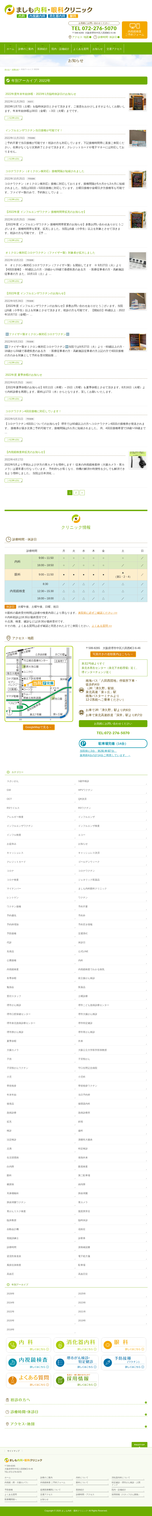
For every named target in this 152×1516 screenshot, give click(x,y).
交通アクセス (46, 1494)
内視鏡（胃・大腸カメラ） (17, 1482)
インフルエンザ (86, 817)
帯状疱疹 (11, 1085)
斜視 (80, 1121)
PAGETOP (139, 1444)
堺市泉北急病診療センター (21, 1023)
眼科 (9, 1175)
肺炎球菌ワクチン (16, 1202)
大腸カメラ (13, 1050)
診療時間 (11, 1247)
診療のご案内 (46, 1477)
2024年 (10, 1302)
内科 (80, 960)
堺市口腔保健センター (19, 1014)
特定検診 (83, 1148)
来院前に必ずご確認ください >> (97, 612)
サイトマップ (13, 1451)
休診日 (30, 101)
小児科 (81, 1076)
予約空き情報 (85, 924)
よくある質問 (11, 1494)
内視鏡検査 (134, 33)
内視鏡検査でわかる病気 (91, 969)
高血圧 (10, 1274)
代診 (9, 942)
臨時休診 (83, 1220)
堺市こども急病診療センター (93, 1005)
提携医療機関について (50, 1490)
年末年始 (11, 1094)
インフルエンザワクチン (20, 825)
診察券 (81, 1238)
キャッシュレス (15, 852)
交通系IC (83, 933)
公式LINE (83, 951)
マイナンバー (14, 888)
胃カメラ (83, 1202)
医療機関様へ (11, 1499)
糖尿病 (10, 1184)
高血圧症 (83, 1274)
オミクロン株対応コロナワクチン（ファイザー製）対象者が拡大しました (50, 252)
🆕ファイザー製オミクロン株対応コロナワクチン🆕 (37, 334)
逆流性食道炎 (14, 1256)
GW (9, 790)
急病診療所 (84, 1112)
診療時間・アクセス (85, 1494)
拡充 (9, 1121)
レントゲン (13, 897)
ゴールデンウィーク (89, 861)
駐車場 (81, 1265)
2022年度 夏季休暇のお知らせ (23, 374)
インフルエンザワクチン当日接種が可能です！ (34, 130)
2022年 (10, 1311)
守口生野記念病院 (87, 1068)
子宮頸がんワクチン (17, 1068)
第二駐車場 (84, 1175)
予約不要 (83, 906)
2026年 (10, 1293)
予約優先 (11, 915)
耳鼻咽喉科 (13, 1193)
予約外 (81, 915)
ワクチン (83, 897)
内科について (82, 1477)
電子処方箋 (84, 1256)
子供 (9, 1059)
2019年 (82, 1320)
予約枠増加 (13, 924)
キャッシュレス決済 (89, 852)
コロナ (10, 870)
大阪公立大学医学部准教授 (92, 1050)
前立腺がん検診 (86, 978)
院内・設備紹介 (119, 1490)
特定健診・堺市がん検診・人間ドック (126, 1483)
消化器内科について (121, 1477)
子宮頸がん (84, 1059)
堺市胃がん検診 (86, 1032)
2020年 (10, 1320)
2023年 (82, 1302)
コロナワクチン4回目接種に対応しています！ (33, 411)
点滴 (9, 1148)
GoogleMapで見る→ (38, 727)
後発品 (10, 1103)
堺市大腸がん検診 (87, 1014)
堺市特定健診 (85, 1023)
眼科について (82, 1482)
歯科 (80, 1130)
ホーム (8, 1477)
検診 (9, 1130)
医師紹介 (80, 1490)
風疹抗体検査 (14, 1265)
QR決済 (82, 799)
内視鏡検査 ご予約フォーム (52, 1482)
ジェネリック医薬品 (89, 879)
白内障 (10, 1166)
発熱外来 (83, 1157)
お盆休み (11, 843)
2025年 (82, 1293)
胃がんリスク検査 (16, 1211)
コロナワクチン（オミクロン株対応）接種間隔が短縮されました (44, 171)
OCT (9, 799)
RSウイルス (13, 808)
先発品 (10, 951)
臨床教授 (11, 1220)
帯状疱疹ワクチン (87, 1085)
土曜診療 (83, 996)
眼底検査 (83, 1166)
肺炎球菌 (83, 1193)
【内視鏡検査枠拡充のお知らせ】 (25, 452)
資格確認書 (84, 1247)
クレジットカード (16, 861)
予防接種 (31, 138)
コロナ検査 (13, 879)
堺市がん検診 (14, 1005)
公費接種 (11, 960)
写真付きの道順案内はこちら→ (113, 654)
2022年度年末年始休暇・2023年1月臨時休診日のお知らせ (40, 93)
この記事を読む (13, 118)
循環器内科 (84, 1103)
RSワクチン (84, 808)
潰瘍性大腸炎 (85, 1139)
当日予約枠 (84, 1094)
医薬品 (81, 987)
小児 (9, 1076)
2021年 (82, 1311)
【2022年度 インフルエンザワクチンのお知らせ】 (36, 293)
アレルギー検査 (15, 817)
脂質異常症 (84, 1211)
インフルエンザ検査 (89, 825)
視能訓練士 (13, 1238)
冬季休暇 (11, 978)
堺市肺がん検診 (15, 1032)
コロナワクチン (86, 870)
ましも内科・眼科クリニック (74, 1511)
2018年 (10, 1329)
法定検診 (11, 1139)
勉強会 (10, 987)
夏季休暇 (11, 1041)
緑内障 (81, 1184)
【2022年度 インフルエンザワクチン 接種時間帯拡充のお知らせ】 (45, 211)
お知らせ (83, 843)
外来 (80, 1041)
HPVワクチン (85, 790)
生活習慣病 (13, 1157)
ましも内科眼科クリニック (92, 888)
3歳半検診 (83, 781)
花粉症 (81, 1229)
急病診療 (11, 1112)
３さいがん (13, 781)
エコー (81, 834)
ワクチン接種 (14, 906)
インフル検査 (14, 834)
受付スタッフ (14, 996)
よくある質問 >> (102, 625)
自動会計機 (13, 1229)
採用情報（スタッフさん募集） (126, 1494)
